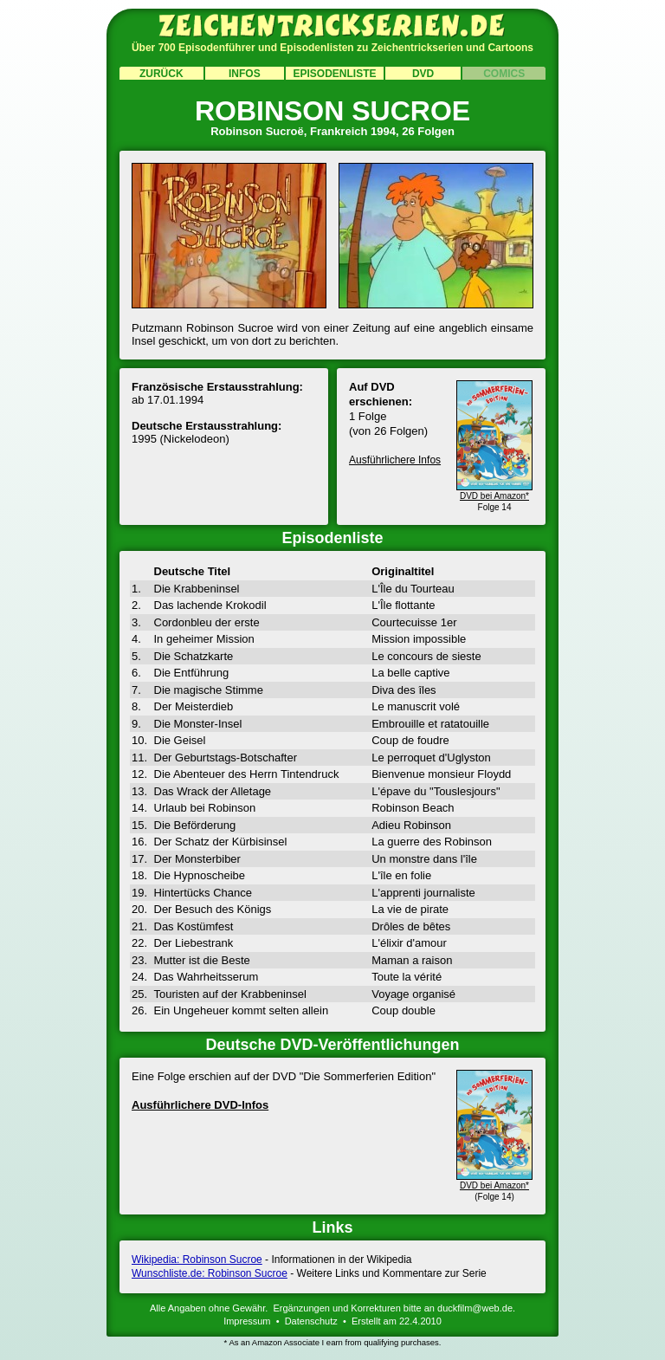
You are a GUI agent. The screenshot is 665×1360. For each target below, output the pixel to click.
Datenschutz (311, 1321)
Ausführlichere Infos (395, 460)
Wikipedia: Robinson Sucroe (197, 1259)
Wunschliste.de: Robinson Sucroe (209, 1273)
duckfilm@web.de (475, 1308)
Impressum (246, 1321)
